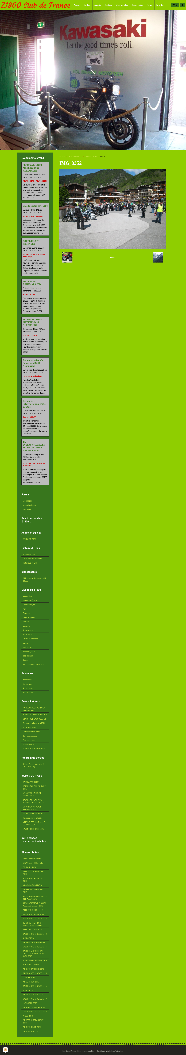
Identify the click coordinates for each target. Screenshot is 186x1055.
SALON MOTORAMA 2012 (33, 914)
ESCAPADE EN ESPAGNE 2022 (35, 814)
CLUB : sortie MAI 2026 (35, 206)
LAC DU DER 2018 (30, 1003)
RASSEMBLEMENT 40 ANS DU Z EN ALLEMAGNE (35, 897)
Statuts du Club (29, 554)
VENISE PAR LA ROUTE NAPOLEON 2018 (32, 794)
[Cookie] (5, 1050)
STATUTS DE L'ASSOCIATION (35, 719)
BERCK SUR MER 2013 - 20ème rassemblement (32, 924)
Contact (87, 5)
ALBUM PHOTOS (75, 156)
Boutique (108, 5)
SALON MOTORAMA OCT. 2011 (33, 879)
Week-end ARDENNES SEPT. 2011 (34, 873)
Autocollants (28, 630)
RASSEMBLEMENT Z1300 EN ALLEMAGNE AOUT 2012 (34, 904)
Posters (26, 622)
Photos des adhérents (32, 859)
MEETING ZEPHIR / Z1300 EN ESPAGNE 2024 (34, 823)
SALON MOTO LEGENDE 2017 (35, 999)
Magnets (26, 626)
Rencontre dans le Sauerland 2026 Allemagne (33, 363)
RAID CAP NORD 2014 (31, 782)
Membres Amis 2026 (31, 732)
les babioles (27, 647)
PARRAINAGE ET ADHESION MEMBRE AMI (34, 709)
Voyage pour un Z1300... (32, 818)
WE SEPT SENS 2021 (31, 1031)
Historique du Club (30, 563)
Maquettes (27, 596)
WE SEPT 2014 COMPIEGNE (34, 943)
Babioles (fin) (28, 656)
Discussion (27, 509)
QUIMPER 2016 (29, 978)
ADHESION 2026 (29, 539)
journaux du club (29, 744)
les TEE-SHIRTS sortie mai (33, 664)
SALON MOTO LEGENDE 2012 (35, 919)
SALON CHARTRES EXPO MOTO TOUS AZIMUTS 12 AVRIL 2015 (33, 953)
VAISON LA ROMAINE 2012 (33, 885)
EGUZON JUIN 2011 (30, 867)
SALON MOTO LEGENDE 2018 (35, 1012)
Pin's (24, 609)
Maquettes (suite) (30, 600)
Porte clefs (27, 634)
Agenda (97, 5)
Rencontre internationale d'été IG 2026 (34, 404)
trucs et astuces (29, 505)
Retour (112, 257)
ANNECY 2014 (91, 156)
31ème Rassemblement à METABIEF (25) (33, 765)
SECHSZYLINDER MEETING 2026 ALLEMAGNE (32, 168)
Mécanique (27, 501)
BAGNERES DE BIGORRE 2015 (35, 960)
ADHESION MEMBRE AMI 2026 (35, 715)
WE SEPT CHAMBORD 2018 (34, 1007)
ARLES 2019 (28, 1016)
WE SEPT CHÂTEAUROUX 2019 (33, 1021)
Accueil (77, 5)
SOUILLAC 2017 (29, 990)
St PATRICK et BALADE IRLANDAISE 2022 (32, 808)
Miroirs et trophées (30, 639)
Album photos (122, 5)
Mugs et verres (29, 617)
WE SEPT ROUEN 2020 (32, 1027)
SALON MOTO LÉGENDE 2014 (35, 947)
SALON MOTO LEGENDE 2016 (35, 986)
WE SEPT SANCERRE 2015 (33, 969)
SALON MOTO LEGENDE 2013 (35, 934)
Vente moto (27, 684)
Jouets (25, 660)
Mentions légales (69, 1051)
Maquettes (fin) (29, 605)
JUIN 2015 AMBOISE (31, 965)
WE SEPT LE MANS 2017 (33, 995)
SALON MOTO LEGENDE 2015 (35, 973)
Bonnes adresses (30, 736)
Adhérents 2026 (29, 727)
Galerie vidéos (137, 5)
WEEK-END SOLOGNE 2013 (33, 930)
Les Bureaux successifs (32, 559)
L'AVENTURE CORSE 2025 (33, 829)
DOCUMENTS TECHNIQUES (34, 749)
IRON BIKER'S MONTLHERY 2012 (33, 891)
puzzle (25, 643)
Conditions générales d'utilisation (110, 1051)
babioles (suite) (29, 652)
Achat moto (27, 680)
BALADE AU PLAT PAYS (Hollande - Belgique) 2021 (33, 801)
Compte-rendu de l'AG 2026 (34, 723)
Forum (149, 5)
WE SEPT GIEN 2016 (31, 982)
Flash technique (29, 740)
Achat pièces (28, 688)
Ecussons (26, 613)
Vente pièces (28, 693)
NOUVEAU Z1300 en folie (33, 863)
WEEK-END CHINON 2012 (33, 910)
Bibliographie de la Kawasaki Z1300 (34, 579)
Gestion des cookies (86, 1051)
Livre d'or (160, 5)
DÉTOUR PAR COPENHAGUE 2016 (34, 787)
